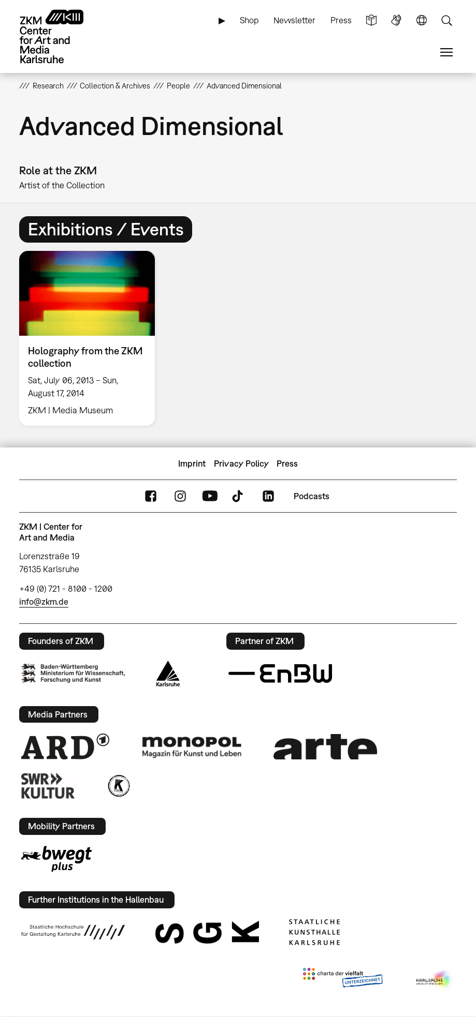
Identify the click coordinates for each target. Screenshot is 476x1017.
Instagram (180, 496)
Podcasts (311, 496)
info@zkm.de (43, 601)
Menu (446, 52)
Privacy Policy (241, 463)
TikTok (238, 496)
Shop (249, 20)
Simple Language (371, 20)
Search (446, 20)
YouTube (209, 496)
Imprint (192, 463)
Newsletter (294, 20)
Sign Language (396, 20)
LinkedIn (268, 496)
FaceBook (150, 496)
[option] (91, 338)
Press (341, 20)
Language (421, 20)
